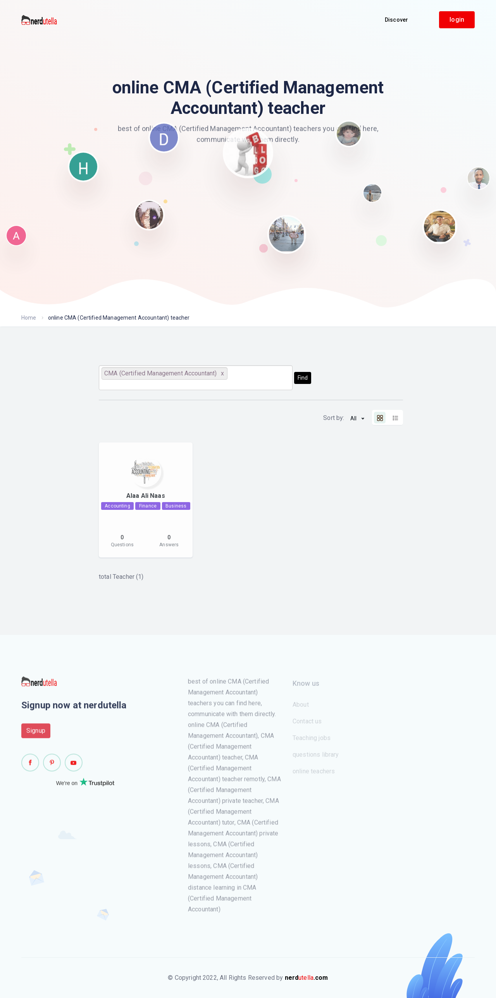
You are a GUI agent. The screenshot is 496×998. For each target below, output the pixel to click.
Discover (396, 20)
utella (306, 977)
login (457, 19)
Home (28, 318)
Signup (35, 733)
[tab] (380, 417)
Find (303, 378)
